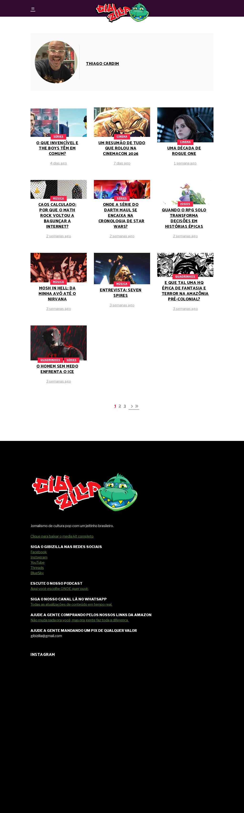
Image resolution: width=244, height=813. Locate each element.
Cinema (122, 136)
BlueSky (37, 573)
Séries (58, 136)
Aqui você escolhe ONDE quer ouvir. (59, 589)
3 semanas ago (58, 309)
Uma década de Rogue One (184, 151)
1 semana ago (185, 163)
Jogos (185, 204)
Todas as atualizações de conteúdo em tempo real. (71, 604)
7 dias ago (122, 163)
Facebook (38, 552)
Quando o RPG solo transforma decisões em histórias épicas (184, 218)
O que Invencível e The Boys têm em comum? (57, 148)
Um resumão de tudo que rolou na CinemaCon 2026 (121, 148)
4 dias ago (58, 163)
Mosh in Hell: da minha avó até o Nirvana (57, 294)
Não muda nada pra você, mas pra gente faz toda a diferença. (79, 620)
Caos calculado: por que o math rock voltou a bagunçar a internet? (57, 215)
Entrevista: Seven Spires (121, 293)
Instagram (38, 557)
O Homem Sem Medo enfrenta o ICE (57, 369)
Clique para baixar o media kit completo (62, 536)
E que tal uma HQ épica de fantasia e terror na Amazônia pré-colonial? (185, 291)
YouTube (37, 562)
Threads (37, 568)
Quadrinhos (185, 276)
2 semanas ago (58, 236)
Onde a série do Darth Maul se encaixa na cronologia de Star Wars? (121, 215)
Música (58, 198)
